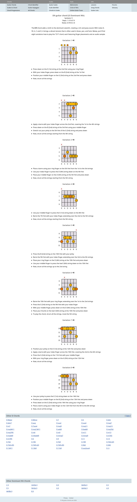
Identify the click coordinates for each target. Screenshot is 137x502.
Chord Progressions (13, 10)
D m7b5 (109, 436)
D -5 (107, 448)
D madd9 (9, 436)
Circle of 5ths (74, 8)
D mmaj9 (84, 436)
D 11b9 (59, 448)
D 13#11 (9, 448)
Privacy (66, 498)
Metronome (74, 5)
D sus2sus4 (85, 448)
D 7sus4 (34, 426)
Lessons (93, 5)
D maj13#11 (35, 429)
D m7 (8, 426)
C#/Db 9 (34, 485)
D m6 (33, 432)
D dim (108, 420)
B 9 (32, 491)
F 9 (7, 488)
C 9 (7, 485)
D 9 (57, 439)
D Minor (34, 420)
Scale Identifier (54, 8)
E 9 (107, 485)
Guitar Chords (11, 5)
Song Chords (95, 8)
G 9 (57, 488)
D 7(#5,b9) (35, 445)
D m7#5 (9, 439)
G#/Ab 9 (84, 488)
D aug (33, 423)
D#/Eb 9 (84, 485)
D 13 (108, 439)
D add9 (59, 429)
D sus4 (83, 423)
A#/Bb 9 (9, 491)
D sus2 (58, 423)
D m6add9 (35, 436)
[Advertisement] (68, 87)
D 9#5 (108, 445)
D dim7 (9, 423)
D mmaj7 (59, 436)
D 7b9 (58, 442)
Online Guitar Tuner (76, 10)
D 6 (32, 439)
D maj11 (84, 426)
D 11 (83, 439)
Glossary (115, 8)
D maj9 (59, 426)
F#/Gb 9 (34, 488)
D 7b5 (8, 442)
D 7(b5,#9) (10, 445)
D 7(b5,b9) (110, 442)
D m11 (83, 432)
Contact (71, 498)
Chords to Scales (54, 10)
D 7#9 (83, 442)
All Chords (31, 10)
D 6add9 (84, 429)
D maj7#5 (10, 432)
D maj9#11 (10, 429)
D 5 (82, 420)
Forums (114, 5)
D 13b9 (34, 448)
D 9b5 (83, 445)
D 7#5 (33, 442)
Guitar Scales (53, 5)
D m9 (58, 432)
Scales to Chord (12, 8)
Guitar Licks (95, 10)
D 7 (57, 420)
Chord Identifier (33, 5)
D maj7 (109, 423)
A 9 (107, 488)
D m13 (108, 432)
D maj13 (109, 426)
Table (128, 416)
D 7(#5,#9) (60, 445)
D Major (9, 420)
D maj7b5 (109, 429)
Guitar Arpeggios (33, 8)
